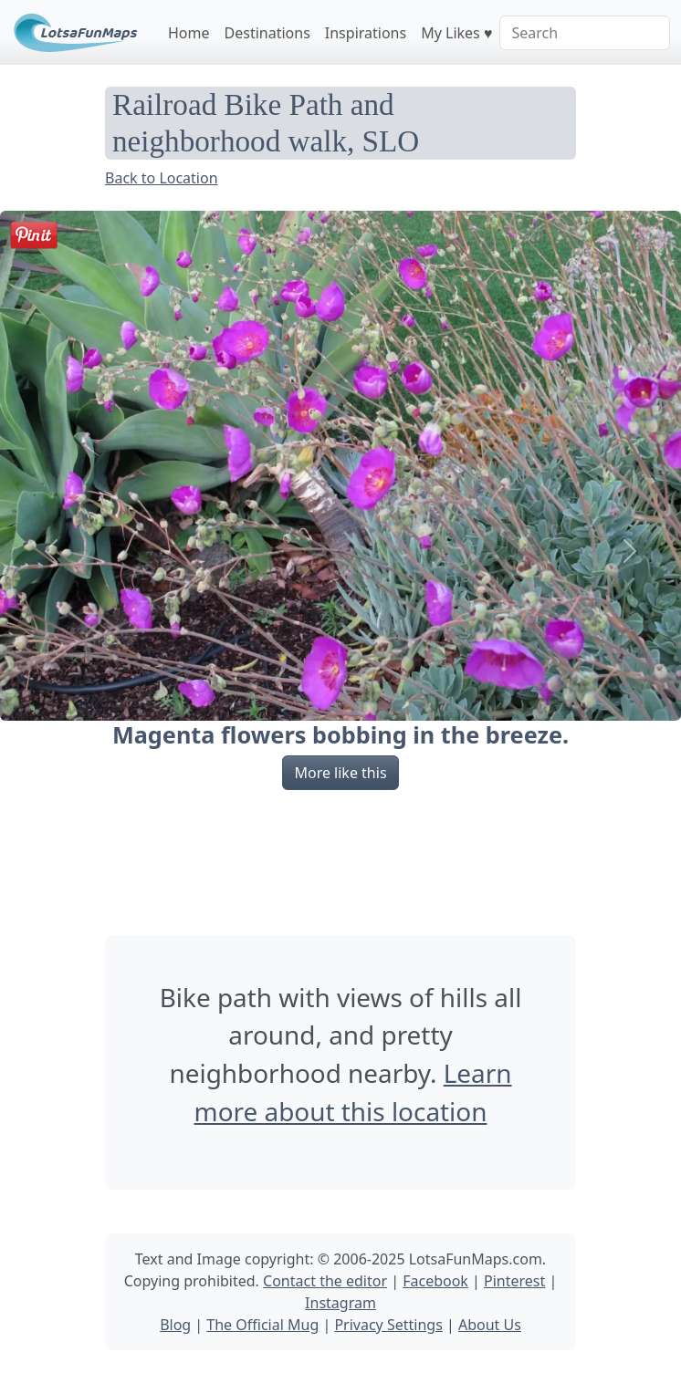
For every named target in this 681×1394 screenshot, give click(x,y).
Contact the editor (325, 1281)
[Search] (584, 33)
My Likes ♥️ (456, 33)
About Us (489, 1325)
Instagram (340, 1303)
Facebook (435, 1281)
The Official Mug (262, 1325)
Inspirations (365, 33)
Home (189, 33)
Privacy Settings (388, 1325)
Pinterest (514, 1281)
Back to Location (161, 178)
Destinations (267, 33)
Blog (175, 1325)
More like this (340, 773)
